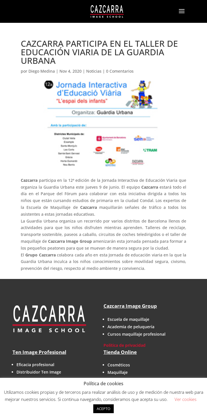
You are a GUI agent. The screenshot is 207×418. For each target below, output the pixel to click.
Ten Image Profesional (39, 352)
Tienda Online (120, 352)
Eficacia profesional (35, 364)
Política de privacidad (125, 345)
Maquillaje (117, 372)
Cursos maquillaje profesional (136, 334)
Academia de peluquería (130, 326)
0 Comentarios (120, 71)
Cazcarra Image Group (130, 306)
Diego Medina (41, 71)
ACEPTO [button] (103, 408)
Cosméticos (118, 365)
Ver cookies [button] (185, 399)
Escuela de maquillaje (128, 319)
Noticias (94, 71)
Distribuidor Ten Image (38, 372)
